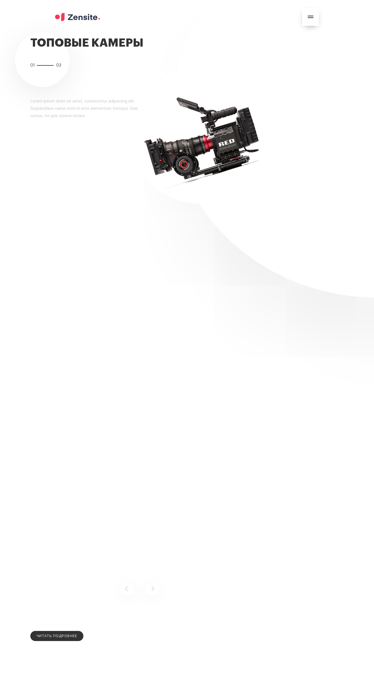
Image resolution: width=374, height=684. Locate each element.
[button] (310, 17)
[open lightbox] (56, 636)
